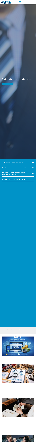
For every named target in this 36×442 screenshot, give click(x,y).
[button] (20, 2)
